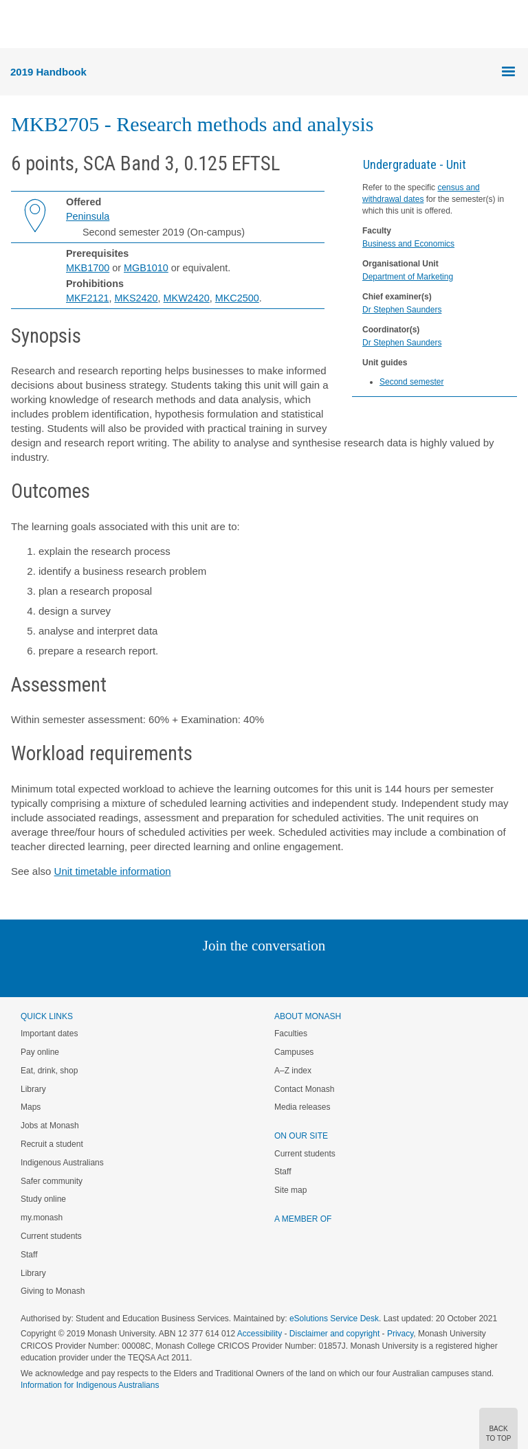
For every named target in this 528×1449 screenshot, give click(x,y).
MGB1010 (146, 267)
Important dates (49, 1033)
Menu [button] (18, 25)
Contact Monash (304, 1089)
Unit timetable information (112, 871)
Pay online (40, 1052)
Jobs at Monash (50, 1125)
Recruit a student (52, 1144)
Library (33, 1089)
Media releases (302, 1107)
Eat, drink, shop (49, 1070)
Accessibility (259, 1333)
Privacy (400, 1333)
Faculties (290, 1033)
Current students (51, 1236)
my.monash (42, 1217)
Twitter (224, 973)
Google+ (274, 973)
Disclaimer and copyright (334, 1333)
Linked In (195, 973)
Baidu (359, 973)
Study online (43, 1199)
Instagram (167, 973)
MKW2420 (187, 298)
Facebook (250, 973)
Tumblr (302, 973)
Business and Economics (408, 244)
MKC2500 (237, 298)
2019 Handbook (48, 72)
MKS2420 (135, 298)
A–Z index (292, 1070)
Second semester (411, 382)
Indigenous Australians (62, 1162)
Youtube (329, 973)
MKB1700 (87, 267)
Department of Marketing (407, 277)
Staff (29, 1254)
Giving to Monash (53, 1291)
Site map (290, 1190)
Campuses (294, 1052)
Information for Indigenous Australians (90, 1385)
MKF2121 (87, 298)
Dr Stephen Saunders (401, 310)
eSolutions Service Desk (334, 1318)
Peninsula (87, 216)
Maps (31, 1107)
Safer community (51, 1181)
